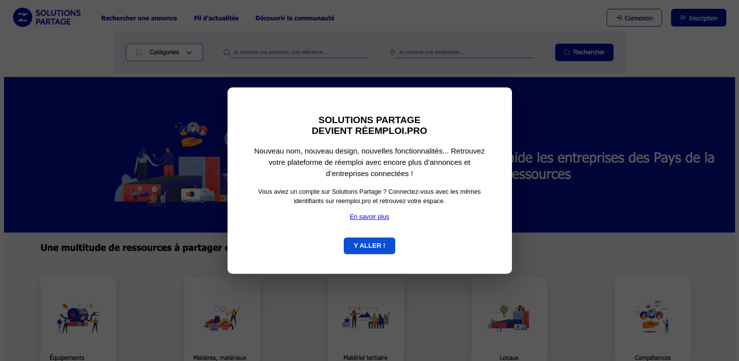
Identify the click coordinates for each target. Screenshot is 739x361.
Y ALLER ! (369, 245)
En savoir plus (369, 216)
